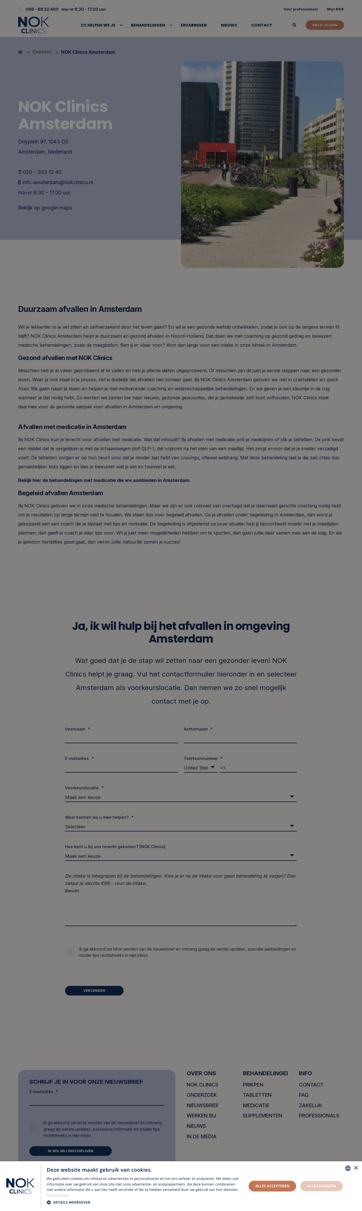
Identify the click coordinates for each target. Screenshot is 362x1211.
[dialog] (181, 1186)
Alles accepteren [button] (272, 1186)
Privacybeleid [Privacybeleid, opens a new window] (58, 1195)
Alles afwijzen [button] (321, 1186)
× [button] (356, 1168)
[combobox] (348, 1168)
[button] (144, 1202)
